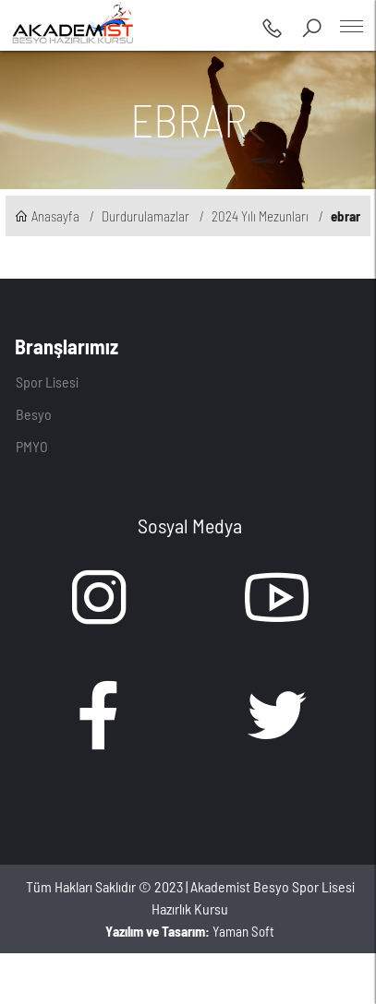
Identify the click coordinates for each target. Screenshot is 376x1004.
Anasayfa (47, 216)
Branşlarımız (66, 346)
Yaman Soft (189, 931)
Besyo (34, 414)
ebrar (345, 216)
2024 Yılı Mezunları (260, 216)
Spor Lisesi (47, 381)
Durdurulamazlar (145, 216)
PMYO (32, 446)
